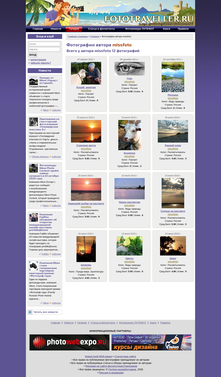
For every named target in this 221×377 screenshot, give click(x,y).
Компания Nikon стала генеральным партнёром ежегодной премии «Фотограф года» (44, 269)
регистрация (38, 59)
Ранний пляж (173, 145)
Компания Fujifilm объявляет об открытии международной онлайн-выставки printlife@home (43, 222)
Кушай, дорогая (86, 87)
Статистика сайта (125, 356)
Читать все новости (45, 312)
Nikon (46, 110)
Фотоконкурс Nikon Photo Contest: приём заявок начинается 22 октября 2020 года (44, 172)
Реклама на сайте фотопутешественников (111, 366)
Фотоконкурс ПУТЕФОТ (132, 322)
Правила (165, 322)
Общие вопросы (40, 156)
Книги (153, 322)
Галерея (94, 36)
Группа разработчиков (122, 369)
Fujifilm (45, 254)
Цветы (129, 258)
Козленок (129, 153)
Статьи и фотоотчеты (103, 322)
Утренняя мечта (86, 145)
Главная (55, 322)
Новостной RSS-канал (98, 356)
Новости (69, 322)
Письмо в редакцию (111, 372)
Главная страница (78, 36)
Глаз (129, 78)
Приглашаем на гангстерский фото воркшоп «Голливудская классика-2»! (44, 124)
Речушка (173, 95)
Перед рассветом (129, 202)
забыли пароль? (41, 63)
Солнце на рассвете (173, 211)
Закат (173, 258)
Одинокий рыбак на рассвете (86, 203)
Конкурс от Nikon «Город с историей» (49, 80)
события (56, 110)
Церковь (86, 265)
